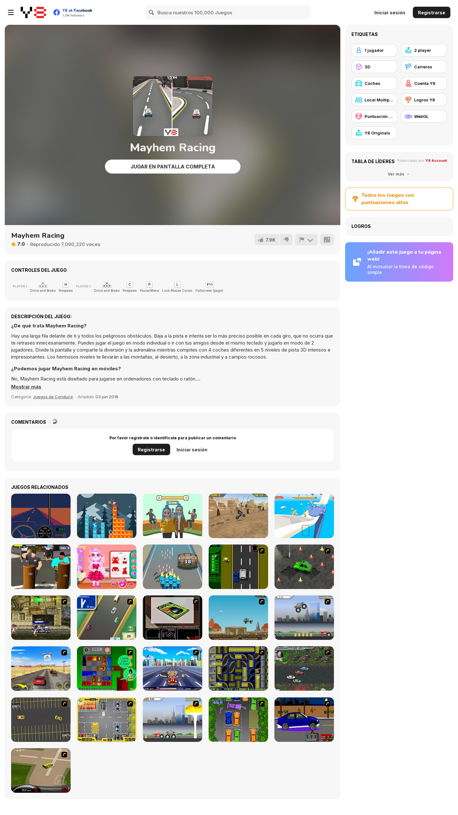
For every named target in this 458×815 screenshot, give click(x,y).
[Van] (106, 617)
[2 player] (424, 50)
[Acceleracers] (238, 668)
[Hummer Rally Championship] (41, 770)
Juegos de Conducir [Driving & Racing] (53, 396)
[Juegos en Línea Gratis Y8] (33, 12)
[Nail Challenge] (41, 566)
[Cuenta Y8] (424, 83)
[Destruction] (172, 719)
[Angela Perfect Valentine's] (106, 566)
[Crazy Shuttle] (41, 617)
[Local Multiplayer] (374, 99)
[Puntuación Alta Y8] (374, 116)
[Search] (152, 12)
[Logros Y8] (424, 99)
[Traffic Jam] (106, 668)
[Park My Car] (106, 719)
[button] (26, 386)
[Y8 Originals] (374, 133)
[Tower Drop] (106, 516)
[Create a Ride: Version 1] (304, 719)
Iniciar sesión (389, 12)
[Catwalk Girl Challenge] (172, 516)
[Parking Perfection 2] (238, 719)
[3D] (374, 66)
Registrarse (431, 12)
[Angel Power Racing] (172, 668)
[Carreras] (424, 66)
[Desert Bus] (41, 516)
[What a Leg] (304, 516)
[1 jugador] (374, 50)
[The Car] (172, 617)
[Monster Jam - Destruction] (304, 617)
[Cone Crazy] (304, 566)
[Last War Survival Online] (172, 566)
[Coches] (374, 83)
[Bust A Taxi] (238, 566)
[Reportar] (306, 239)
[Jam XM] (304, 668)
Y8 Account (436, 160)
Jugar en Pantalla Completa (172, 166)
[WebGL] (424, 116)
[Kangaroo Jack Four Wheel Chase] (238, 617)
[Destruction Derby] (41, 719)
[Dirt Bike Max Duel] (238, 516)
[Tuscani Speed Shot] (41, 668)
